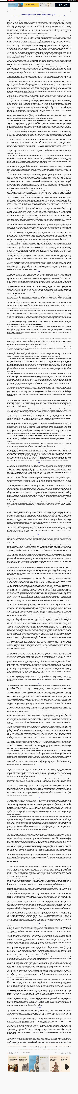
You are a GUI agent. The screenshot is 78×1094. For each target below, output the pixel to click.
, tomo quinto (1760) (63, 1052)
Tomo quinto (35, 11)
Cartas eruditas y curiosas (66, 9)
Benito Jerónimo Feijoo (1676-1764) (23, 1052)
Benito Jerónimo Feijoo (11, 9)
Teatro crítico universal (44, 1049)
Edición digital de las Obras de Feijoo (32, 1049)
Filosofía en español (12, 1052)
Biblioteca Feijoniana (22, 1049)
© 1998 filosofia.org (12, 1053)
